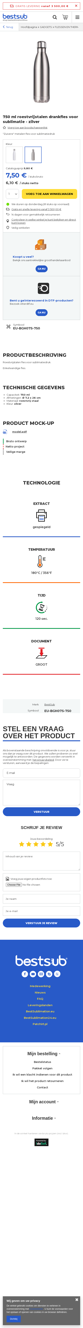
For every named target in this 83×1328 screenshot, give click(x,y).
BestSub (49, 704)
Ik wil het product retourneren (42, 1081)
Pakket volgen (42, 1068)
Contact (42, 1087)
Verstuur (41, 812)
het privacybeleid (43, 759)
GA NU (42, 268)
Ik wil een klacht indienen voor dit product (42, 1074)
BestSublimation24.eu (40, 1018)
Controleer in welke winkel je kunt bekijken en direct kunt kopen (43, 221)
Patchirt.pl (40, 1024)
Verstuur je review (41, 923)
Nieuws (40, 992)
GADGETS (46, 26)
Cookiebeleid (36, 1309)
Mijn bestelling (42, 1053)
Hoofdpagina (29, 26)
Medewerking (40, 986)
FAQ (40, 998)
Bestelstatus (42, 1062)
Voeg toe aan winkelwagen (49, 194)
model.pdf (19, 432)
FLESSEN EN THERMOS (69, 26)
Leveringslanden (40, 1005)
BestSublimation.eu (40, 1011)
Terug (8, 27)
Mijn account (42, 1101)
